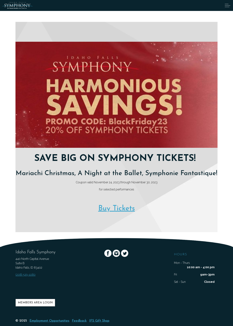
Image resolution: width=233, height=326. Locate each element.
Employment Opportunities (49, 321)
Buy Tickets (116, 208)
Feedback (79, 321)
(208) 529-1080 (25, 274)
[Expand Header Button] (227, 5)
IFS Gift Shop (99, 321)
